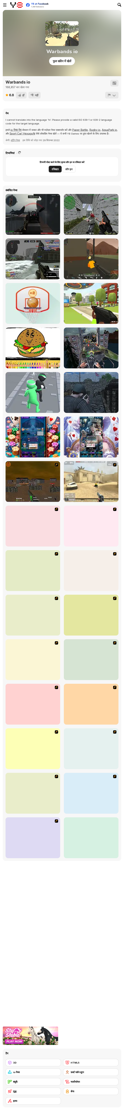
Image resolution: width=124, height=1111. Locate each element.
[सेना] (90, 1091)
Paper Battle (80, 130)
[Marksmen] (33, 570)
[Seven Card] (91, 437)
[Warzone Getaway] (33, 837)
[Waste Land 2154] (33, 481)
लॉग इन (69, 169)
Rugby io (94, 130)
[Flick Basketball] (33, 303)
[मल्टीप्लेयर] (90, 1081)
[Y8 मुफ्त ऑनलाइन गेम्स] (16, 5)
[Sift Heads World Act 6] (91, 793)
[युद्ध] (33, 1091)
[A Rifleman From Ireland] (91, 392)
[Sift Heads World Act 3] (33, 748)
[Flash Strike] (91, 481)
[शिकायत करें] (111, 95)
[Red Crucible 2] (33, 214)
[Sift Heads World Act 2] (91, 704)
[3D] (33, 1062)
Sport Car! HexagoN (22, 133)
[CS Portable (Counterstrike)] (91, 214)
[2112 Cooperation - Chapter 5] (91, 615)
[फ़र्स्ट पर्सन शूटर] (90, 1072)
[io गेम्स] (33, 1072)
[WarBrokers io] (91, 258)
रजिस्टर (55, 169)
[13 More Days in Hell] (33, 659)
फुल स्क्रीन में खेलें (62, 61)
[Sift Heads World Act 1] (91, 659)
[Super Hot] (91, 837)
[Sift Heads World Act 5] (33, 793)
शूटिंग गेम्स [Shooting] (15, 140)
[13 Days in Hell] (91, 526)
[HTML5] (90, 1062)
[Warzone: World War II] (33, 526)
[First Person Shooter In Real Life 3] (91, 570)
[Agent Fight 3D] (33, 392)
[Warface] (33, 704)
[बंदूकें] (33, 1081)
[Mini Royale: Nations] (91, 303)
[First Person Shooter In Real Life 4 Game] (33, 615)
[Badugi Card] (33, 437)
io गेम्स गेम (16, 130)
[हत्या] (33, 1101)
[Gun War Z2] (91, 348)
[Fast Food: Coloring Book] (33, 348)
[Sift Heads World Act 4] (91, 748)
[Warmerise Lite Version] (33, 258)
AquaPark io (109, 130)
